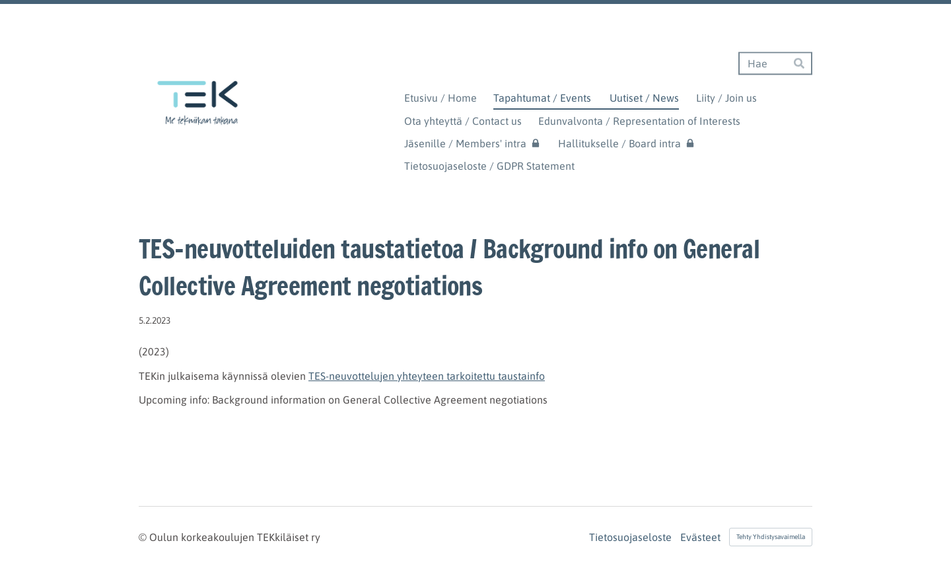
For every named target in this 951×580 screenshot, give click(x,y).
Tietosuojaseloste (630, 537)
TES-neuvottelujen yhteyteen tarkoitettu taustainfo (426, 376)
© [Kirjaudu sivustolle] (144, 537)
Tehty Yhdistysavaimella (770, 536)
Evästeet (700, 537)
